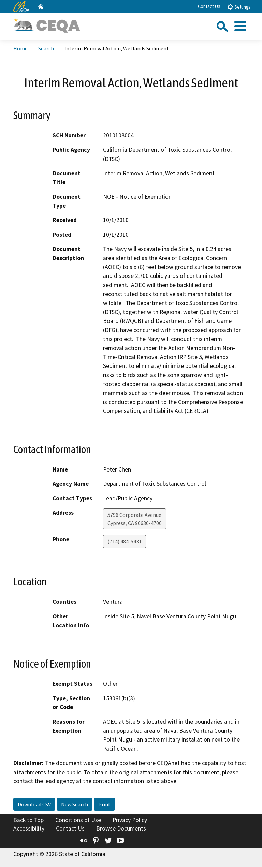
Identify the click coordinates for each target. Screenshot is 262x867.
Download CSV (34, 804)
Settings (238, 6)
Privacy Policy (130, 820)
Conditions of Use (78, 820)
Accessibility (28, 828)
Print (104, 804)
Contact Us (209, 6)
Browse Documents (121, 828)
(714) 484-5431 (124, 541)
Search (46, 48)
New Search (74, 804)
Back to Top (28, 820)
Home (20, 48)
